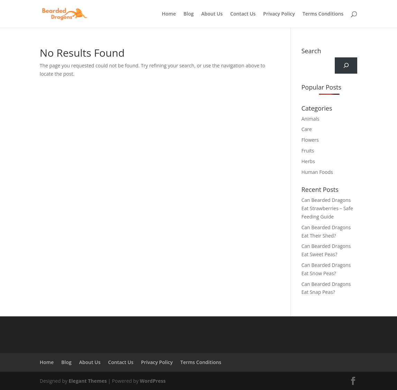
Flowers (309, 140)
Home (169, 14)
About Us (212, 14)
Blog (189, 14)
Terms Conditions (323, 14)
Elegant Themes (88, 381)
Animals (310, 118)
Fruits (307, 150)
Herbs (308, 161)
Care (306, 129)
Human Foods (317, 172)
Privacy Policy (279, 14)
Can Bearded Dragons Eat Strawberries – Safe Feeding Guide (327, 208)
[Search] (346, 65)
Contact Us (243, 14)
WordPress (153, 381)
